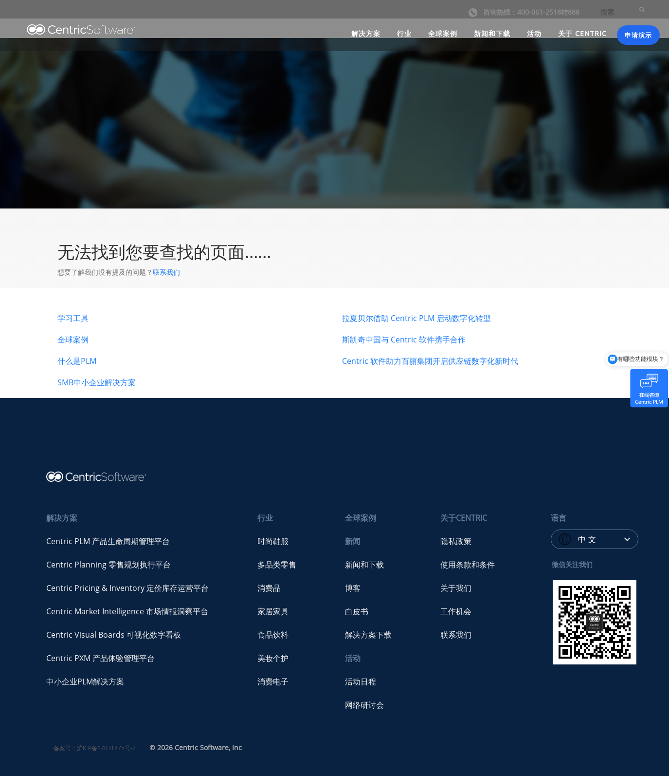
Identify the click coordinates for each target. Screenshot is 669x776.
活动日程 (360, 681)
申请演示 (638, 35)
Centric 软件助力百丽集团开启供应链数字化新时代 (430, 361)
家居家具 (273, 611)
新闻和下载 (492, 33)
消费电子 (273, 681)
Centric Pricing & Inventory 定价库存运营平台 (127, 588)
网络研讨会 (364, 705)
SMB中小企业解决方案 (96, 382)
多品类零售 (276, 564)
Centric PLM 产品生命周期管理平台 (108, 541)
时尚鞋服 (273, 541)
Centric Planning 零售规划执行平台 (108, 564)
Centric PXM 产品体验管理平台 (100, 658)
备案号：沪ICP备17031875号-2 (95, 748)
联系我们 (166, 272)
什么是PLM (76, 361)
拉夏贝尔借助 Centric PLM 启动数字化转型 (416, 318)
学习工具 (73, 318)
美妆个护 (273, 658)
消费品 (269, 588)
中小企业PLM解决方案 (85, 681)
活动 (534, 33)
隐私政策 (455, 541)
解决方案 (365, 33)
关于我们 (455, 588)
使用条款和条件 (467, 564)
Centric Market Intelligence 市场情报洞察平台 (127, 611)
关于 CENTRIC (582, 33)
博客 (353, 588)
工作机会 (455, 611)
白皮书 (356, 611)
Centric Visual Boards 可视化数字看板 (113, 634)
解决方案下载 (368, 634)
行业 (404, 33)
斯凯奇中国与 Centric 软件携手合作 (404, 339)
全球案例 (442, 33)
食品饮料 (273, 634)
